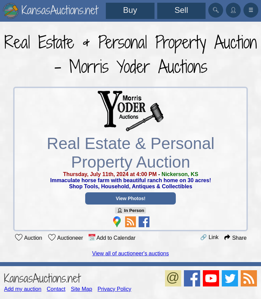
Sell (181, 10)
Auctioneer (65, 237)
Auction (28, 237)
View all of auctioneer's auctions (130, 253)
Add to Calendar (112, 237)
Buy (130, 10)
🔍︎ (215, 10)
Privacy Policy (115, 289)
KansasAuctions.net (42, 278)
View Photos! (130, 198)
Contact (56, 289)
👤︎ (233, 10)
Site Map (81, 289)
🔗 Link (209, 237)
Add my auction (22, 289)
